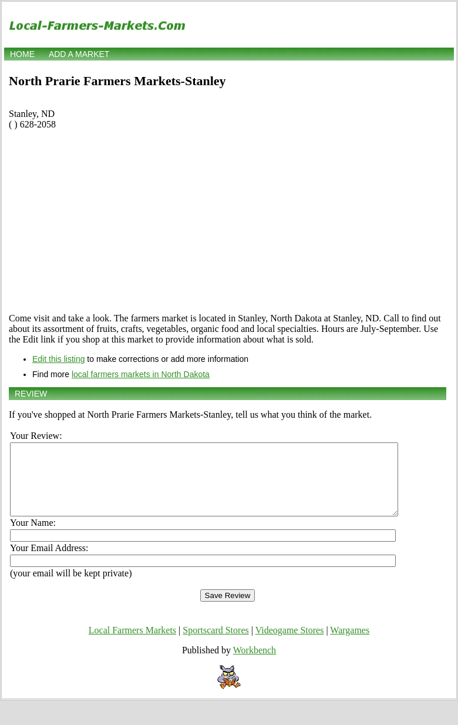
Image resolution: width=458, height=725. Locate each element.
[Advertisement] (227, 221)
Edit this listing (58, 359)
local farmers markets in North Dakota (141, 374)
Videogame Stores (289, 644)
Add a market (79, 54)
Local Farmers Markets (132, 644)
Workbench (254, 664)
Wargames (349, 644)
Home (22, 54)
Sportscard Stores (215, 644)
